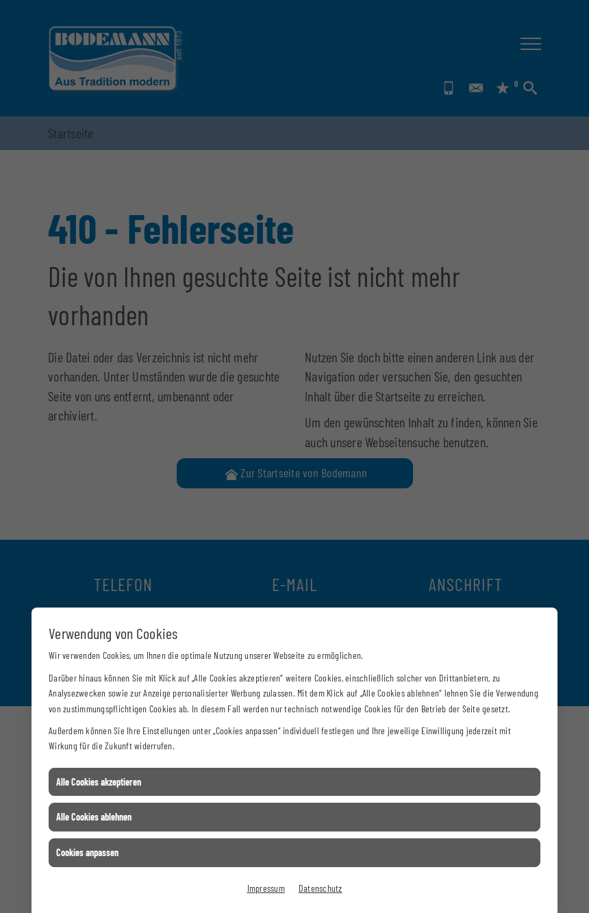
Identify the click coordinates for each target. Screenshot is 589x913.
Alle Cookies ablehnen (93, 817)
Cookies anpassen (87, 852)
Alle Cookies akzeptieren (98, 782)
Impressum (266, 888)
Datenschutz (320, 888)
